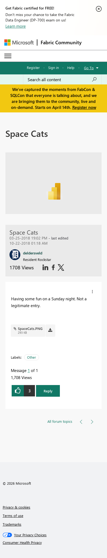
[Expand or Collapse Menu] (8, 56)
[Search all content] (62, 79)
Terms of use (13, 515)
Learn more (15, 26)
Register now (84, 107)
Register (33, 67)
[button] (92, 291)
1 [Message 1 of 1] (29, 370)
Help (70, 67)
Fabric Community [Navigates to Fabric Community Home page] (61, 42)
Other (31, 357)
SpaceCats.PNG (30, 328)
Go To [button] (89, 67)
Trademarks (12, 524)
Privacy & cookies (16, 507)
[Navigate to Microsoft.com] (19, 42)
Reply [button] (48, 391)
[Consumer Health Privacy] (54, 542)
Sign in (53, 67)
